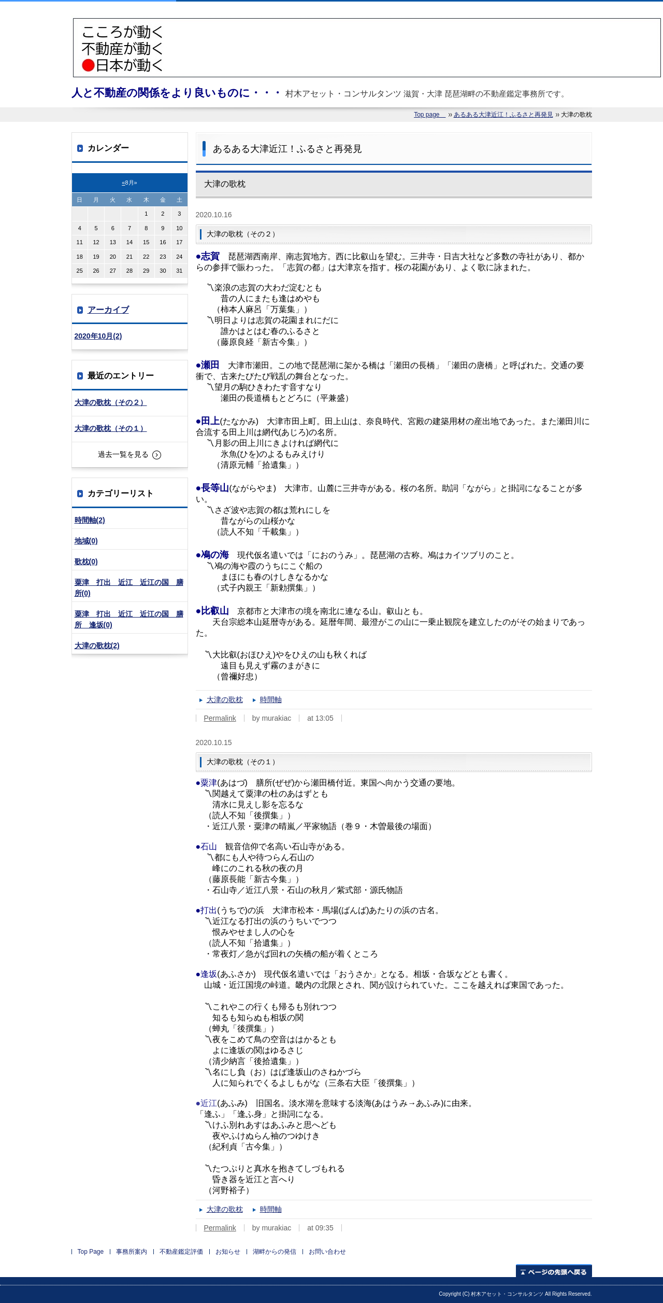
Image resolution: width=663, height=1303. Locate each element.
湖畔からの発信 (274, 1251)
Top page (429, 114)
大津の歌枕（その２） (111, 402)
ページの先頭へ (554, 1270)
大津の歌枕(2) (97, 645)
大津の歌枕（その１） (111, 428)
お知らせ (227, 1251)
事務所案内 (131, 1251)
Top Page (91, 1251)
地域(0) (86, 541)
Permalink (220, 718)
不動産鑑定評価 (181, 1251)
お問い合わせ (327, 1251)
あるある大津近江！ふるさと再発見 (503, 114)
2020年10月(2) (98, 336)
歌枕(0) (86, 561)
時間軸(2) (90, 520)
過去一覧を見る (123, 454)
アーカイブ (108, 309)
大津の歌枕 (225, 699)
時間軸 (271, 699)
